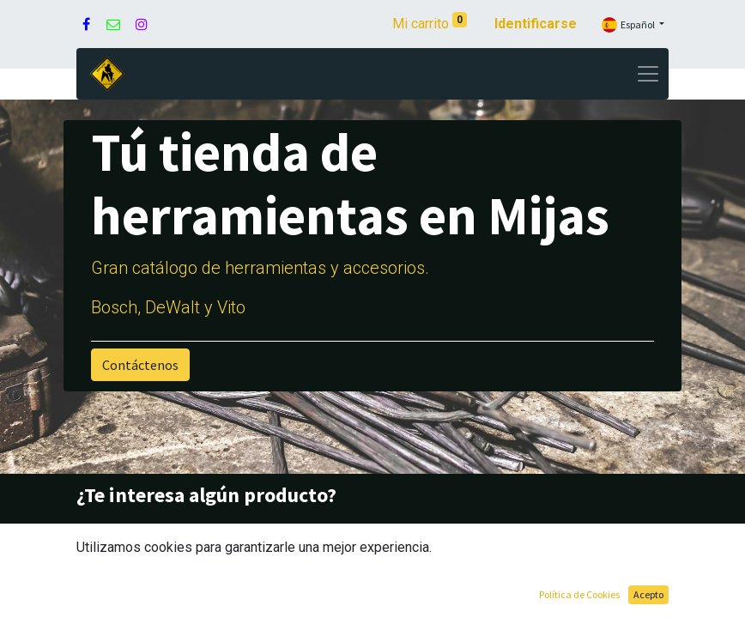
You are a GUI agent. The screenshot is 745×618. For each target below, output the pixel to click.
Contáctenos (140, 364)
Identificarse (535, 23)
